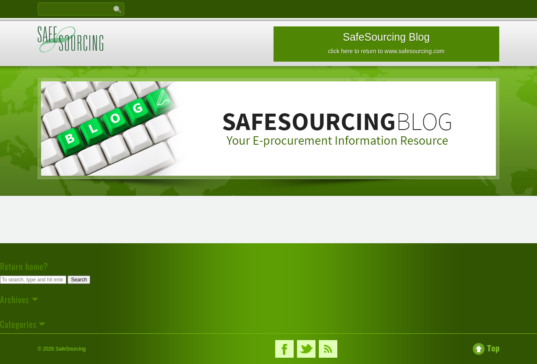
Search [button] (79, 280)
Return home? (24, 266)
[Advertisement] (268, 222)
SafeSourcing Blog (386, 43)
